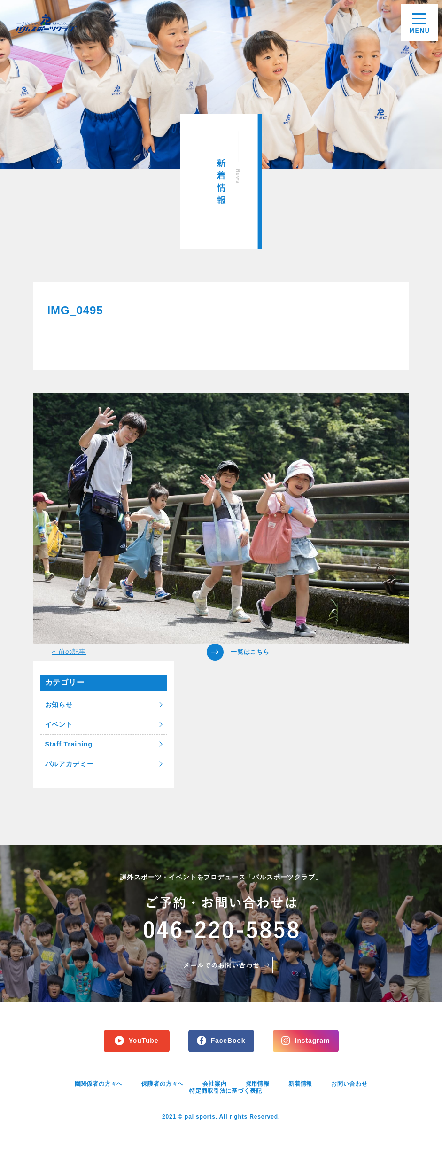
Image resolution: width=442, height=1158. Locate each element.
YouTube (144, 1040)
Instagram (312, 1040)
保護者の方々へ (162, 1083)
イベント (59, 724)
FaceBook (228, 1040)
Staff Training (69, 744)
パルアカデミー (69, 764)
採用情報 (258, 1083)
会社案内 (214, 1083)
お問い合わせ (349, 1083)
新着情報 (300, 1083)
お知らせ (59, 704)
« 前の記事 (69, 651)
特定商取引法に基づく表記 (225, 1091)
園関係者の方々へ (99, 1083)
